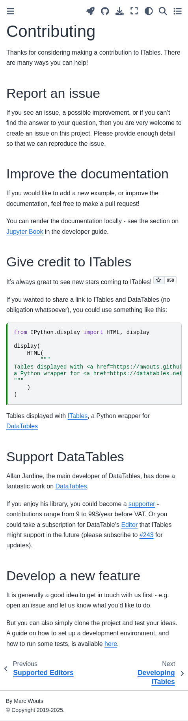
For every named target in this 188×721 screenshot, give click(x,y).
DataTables (22, 426)
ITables (78, 416)
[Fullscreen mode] (134, 11)
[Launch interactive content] (90, 11)
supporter (141, 504)
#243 (147, 535)
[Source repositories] (105, 11)
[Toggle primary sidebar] (10, 11)
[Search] (163, 11)
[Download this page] (119, 11)
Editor (129, 524)
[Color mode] (148, 11)
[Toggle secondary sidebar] (177, 11)
